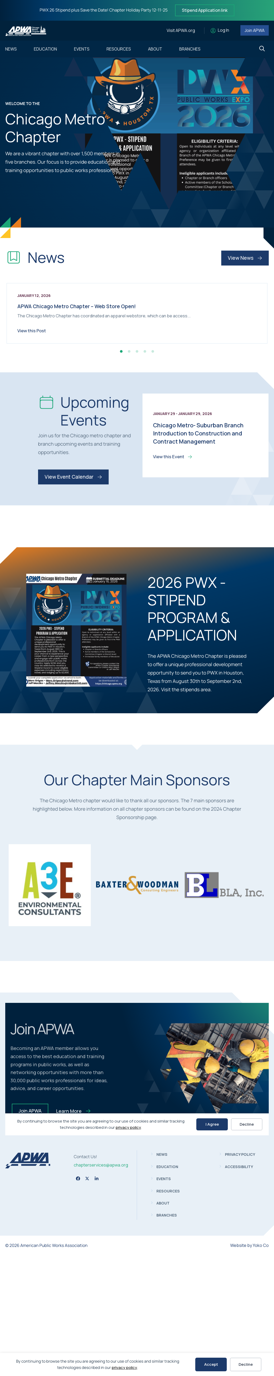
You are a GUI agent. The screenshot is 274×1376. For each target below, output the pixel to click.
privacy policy (124, 1367)
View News (245, 258)
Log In (223, 30)
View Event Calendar (73, 598)
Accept (211, 1364)
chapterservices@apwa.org (101, 1287)
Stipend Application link (205, 10)
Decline (246, 1364)
